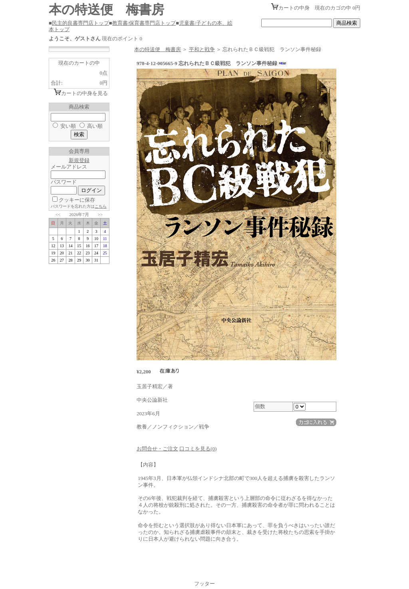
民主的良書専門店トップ (80, 23)
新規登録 (79, 160)
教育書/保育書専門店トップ (144, 23)
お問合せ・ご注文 (157, 449)
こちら (101, 206)
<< (58, 214)
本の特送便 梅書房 (157, 49)
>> (100, 214)
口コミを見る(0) (197, 449)
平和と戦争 (202, 49)
